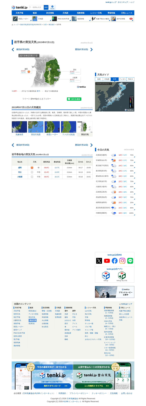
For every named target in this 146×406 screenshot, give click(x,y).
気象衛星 (58, 314)
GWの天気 (111, 322)
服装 (66, 317)
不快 (74, 317)
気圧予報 (17, 317)
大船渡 (19, 177)
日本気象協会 (28, 393)
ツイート (26, 99)
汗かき (74, 314)
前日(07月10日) (22, 49)
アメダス (122, 79)
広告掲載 (114, 393)
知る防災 (45, 327)
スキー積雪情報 (111, 349)
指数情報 (80, 13)
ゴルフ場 (88, 327)
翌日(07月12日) (81, 49)
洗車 (66, 336)
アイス (74, 323)
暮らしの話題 (124, 314)
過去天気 (33, 320)
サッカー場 (89, 323)
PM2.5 (130, 79)
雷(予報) (17, 339)
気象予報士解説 (125, 311)
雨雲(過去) (32, 311)
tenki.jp (20, 8)
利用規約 (62, 393)
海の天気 (88, 314)
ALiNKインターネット (44, 393)
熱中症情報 (111, 333)
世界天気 (17, 314)
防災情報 (50, 13)
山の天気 (88, 311)
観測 (35, 13)
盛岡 (20, 168)
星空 (66, 323)
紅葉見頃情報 (111, 338)
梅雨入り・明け (111, 327)
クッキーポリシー (99, 393)
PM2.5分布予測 (19, 333)
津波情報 (45, 317)
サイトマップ (123, 2)
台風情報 (45, 323)
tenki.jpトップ (111, 2)
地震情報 (45, 314)
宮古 (20, 172)
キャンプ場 (89, 330)
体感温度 (68, 333)
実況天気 (32, 317)
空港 (86, 317)
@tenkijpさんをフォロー (41, 99)
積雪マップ (18, 330)
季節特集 (111, 13)
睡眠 (66, 339)
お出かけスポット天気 (93, 339)
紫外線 (67, 330)
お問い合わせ (126, 393)
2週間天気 (17, 320)
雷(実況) (32, 323)
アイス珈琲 (76, 330)
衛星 (99, 79)
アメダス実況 (33, 314)
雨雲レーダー (18, 327)
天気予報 (19, 13)
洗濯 (66, 314)
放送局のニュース (125, 317)
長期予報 (17, 323)
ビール (74, 327)
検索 (46, 7)
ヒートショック (111, 344)
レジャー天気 (96, 13)
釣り (86, 336)
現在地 (52, 8)
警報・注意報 (47, 311)
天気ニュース (126, 13)
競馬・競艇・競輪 (91, 333)
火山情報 (45, 320)
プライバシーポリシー (78, 393)
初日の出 (111, 354)
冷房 (74, 320)
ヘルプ (131, 2)
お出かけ (68, 320)
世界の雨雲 (18, 336)
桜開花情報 (111, 317)
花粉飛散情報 (111, 312)
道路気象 (17, 342)
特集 (120, 320)
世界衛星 (58, 317)
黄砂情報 (17, 346)
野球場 (87, 320)
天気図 (65, 13)
